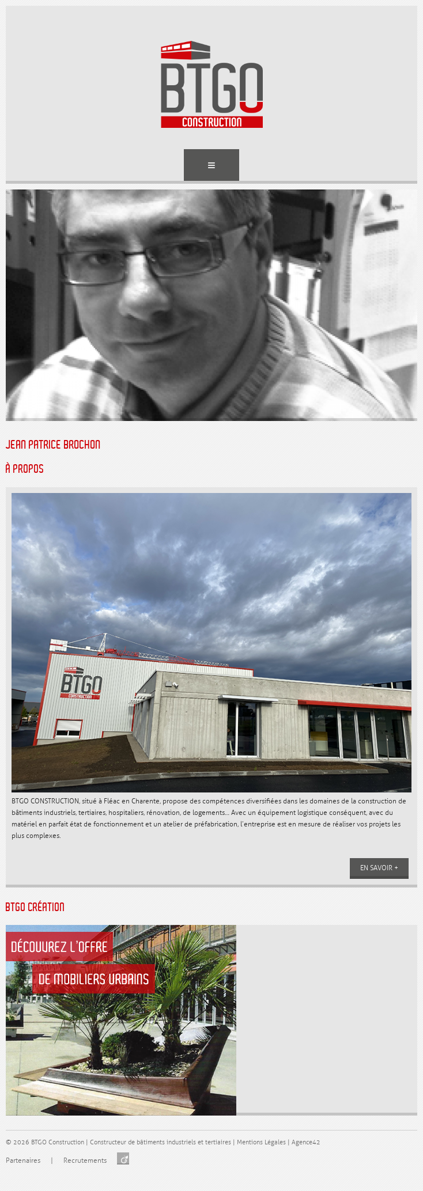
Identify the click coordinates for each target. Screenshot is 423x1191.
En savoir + (379, 868)
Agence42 (306, 1142)
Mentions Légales (261, 1142)
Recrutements (85, 1160)
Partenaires (23, 1160)
